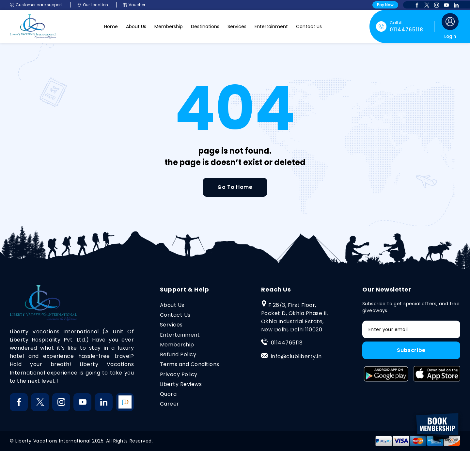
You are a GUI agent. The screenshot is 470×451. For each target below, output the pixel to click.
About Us (136, 26)
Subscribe (411, 350)
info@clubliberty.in (296, 356)
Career (169, 404)
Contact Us (309, 26)
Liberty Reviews (181, 384)
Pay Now (385, 5)
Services (236, 26)
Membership (168, 26)
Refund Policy (178, 354)
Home (111, 26)
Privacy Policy (178, 374)
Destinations (205, 26)
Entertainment (271, 26)
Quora (168, 394)
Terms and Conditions (189, 364)
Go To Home (234, 187)
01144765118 (287, 342)
